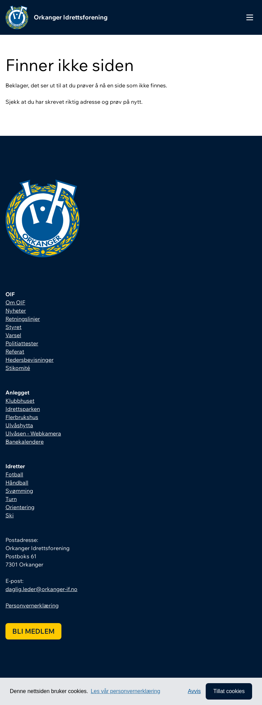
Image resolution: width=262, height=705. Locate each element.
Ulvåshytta (19, 425)
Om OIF (15, 302)
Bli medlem (33, 631)
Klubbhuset (19, 400)
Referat (14, 351)
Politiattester (21, 343)
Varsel (13, 335)
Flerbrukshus (21, 417)
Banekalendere (24, 441)
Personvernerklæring (32, 605)
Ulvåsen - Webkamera (33, 433)
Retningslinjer (22, 318)
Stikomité (17, 367)
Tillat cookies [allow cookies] (229, 691)
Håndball (16, 482)
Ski (9, 515)
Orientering (19, 507)
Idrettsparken (22, 408)
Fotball (14, 474)
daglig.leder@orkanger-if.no (41, 589)
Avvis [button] (194, 691)
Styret (13, 326)
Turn (11, 498)
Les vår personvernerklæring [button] (125, 691)
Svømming (19, 490)
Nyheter (15, 310)
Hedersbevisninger (29, 359)
